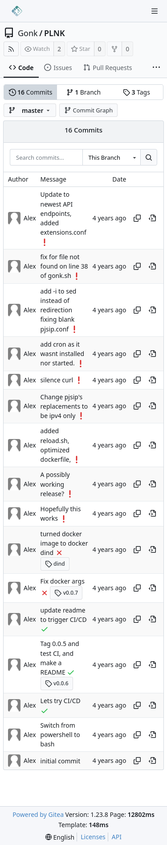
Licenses (93, 837)
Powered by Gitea (38, 814)
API (117, 837)
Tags (136, 92)
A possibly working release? (55, 484)
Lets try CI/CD (61, 700)
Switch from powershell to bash (60, 735)
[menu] (59, 837)
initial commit (61, 761)
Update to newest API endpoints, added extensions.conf (63, 214)
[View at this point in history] (152, 218)
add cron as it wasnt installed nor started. (63, 354)
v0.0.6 (57, 683)
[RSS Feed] (11, 48)
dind (55, 563)
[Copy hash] (137, 218)
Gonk (28, 33)
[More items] (156, 68)
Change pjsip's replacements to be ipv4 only (64, 406)
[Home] (16, 11)
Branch (83, 92)
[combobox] (111, 157)
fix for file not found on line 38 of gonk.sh (64, 266)
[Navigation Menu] (155, 11)
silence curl (57, 380)
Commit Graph (88, 110)
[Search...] (148, 157)
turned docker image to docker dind (64, 543)
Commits (31, 92)
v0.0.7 (66, 592)
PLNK (54, 33)
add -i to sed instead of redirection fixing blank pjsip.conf (59, 310)
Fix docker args (63, 581)
